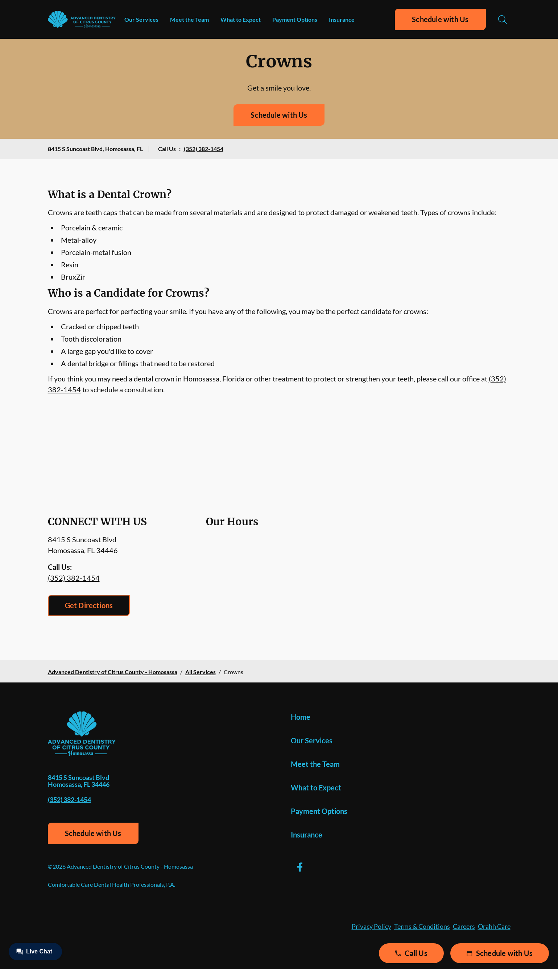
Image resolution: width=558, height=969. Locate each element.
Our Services (141, 19)
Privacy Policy (371, 926)
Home (300, 717)
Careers (464, 926)
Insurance (342, 19)
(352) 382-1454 (203, 148)
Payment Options (294, 19)
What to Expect (240, 19)
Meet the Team (189, 19)
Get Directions (89, 605)
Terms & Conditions (422, 926)
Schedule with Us (440, 19)
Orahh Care (494, 926)
